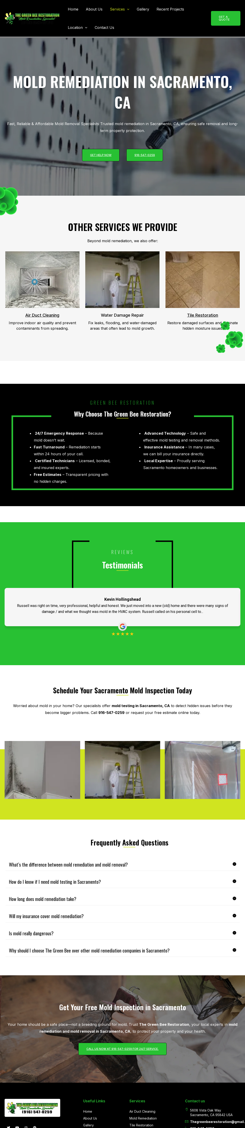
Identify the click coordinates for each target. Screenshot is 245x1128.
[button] (127, 9)
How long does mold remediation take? (42, 924)
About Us (94, 9)
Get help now (100, 155)
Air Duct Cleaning (42, 315)
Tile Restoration (202, 315)
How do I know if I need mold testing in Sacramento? (55, 907)
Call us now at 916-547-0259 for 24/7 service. (122, 1077)
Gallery (143, 9)
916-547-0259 (144, 155)
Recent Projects (170, 9)
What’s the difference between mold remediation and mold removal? (68, 890)
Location (77, 27)
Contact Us (104, 27)
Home (73, 9)
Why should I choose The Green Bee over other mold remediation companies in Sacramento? (89, 976)
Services (119, 9)
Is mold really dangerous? (31, 959)
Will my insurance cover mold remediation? (46, 942)
